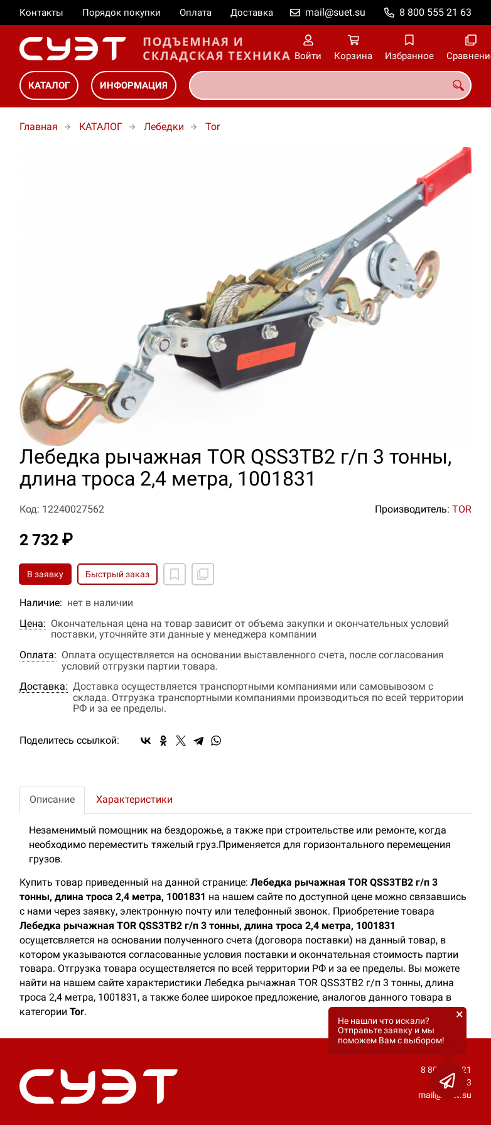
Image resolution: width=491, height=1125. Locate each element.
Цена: (32, 623)
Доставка (251, 12)
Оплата (196, 12)
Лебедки (164, 127)
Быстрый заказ (117, 574)
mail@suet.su (335, 12)
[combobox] (330, 85)
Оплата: (38, 655)
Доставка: (43, 686)
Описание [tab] (52, 799)
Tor (212, 127)
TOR (462, 509)
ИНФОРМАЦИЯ (134, 85)
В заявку (45, 574)
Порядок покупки (121, 12)
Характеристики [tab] (134, 799)
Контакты (41, 12)
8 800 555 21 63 (435, 12)
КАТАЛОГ (49, 85)
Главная (38, 127)
